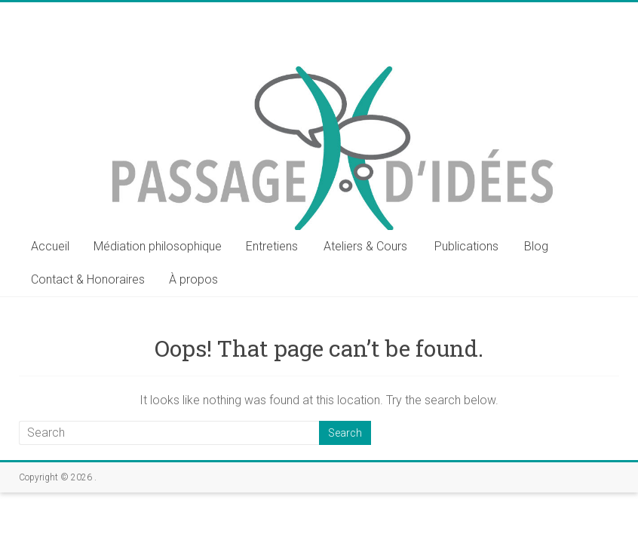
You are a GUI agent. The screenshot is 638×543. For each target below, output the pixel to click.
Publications (466, 246)
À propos (193, 279)
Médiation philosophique (158, 246)
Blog (536, 246)
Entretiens (272, 246)
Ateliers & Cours (365, 246)
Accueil (50, 246)
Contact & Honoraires (88, 279)
